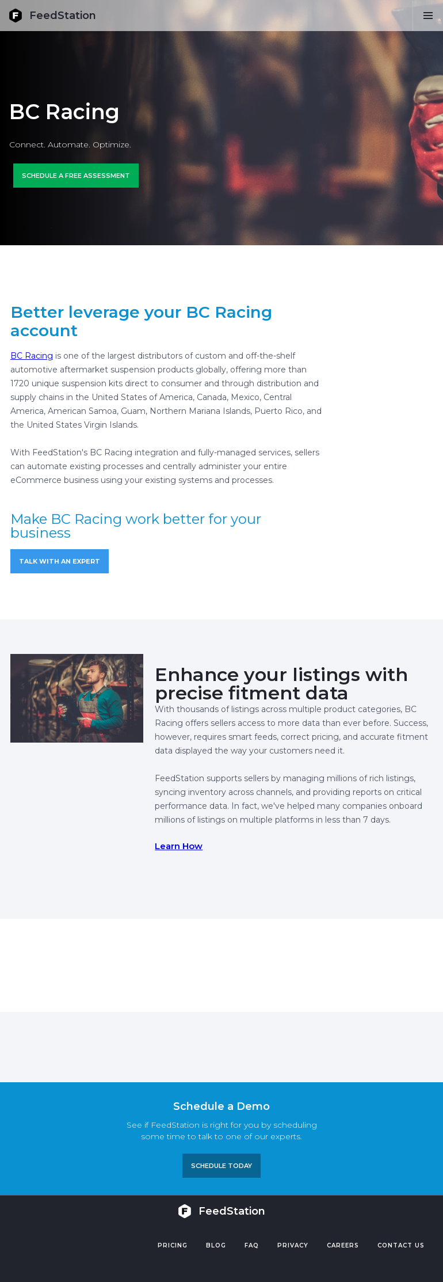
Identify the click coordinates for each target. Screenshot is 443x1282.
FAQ (252, 1245)
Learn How (179, 845)
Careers (343, 1245)
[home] (52, 16)
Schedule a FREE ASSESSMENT (76, 176)
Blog (216, 1245)
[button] (428, 16)
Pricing (173, 1245)
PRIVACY (292, 1245)
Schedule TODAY (221, 1166)
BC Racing (31, 356)
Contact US (401, 1245)
